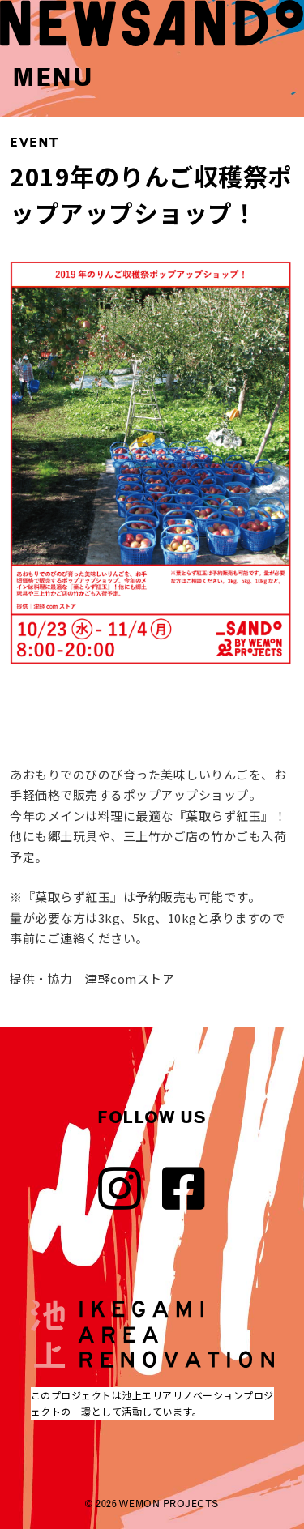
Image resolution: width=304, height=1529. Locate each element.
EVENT (34, 142)
